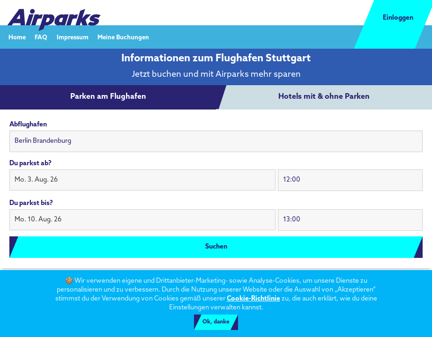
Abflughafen (28, 124)
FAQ (41, 37)
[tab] (108, 97)
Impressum (73, 37)
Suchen (216, 246)
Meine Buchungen (123, 37)
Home (17, 37)
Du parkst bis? (31, 203)
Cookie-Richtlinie (253, 298)
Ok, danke (216, 322)
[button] (142, 180)
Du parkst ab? (30, 163)
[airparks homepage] (54, 13)
